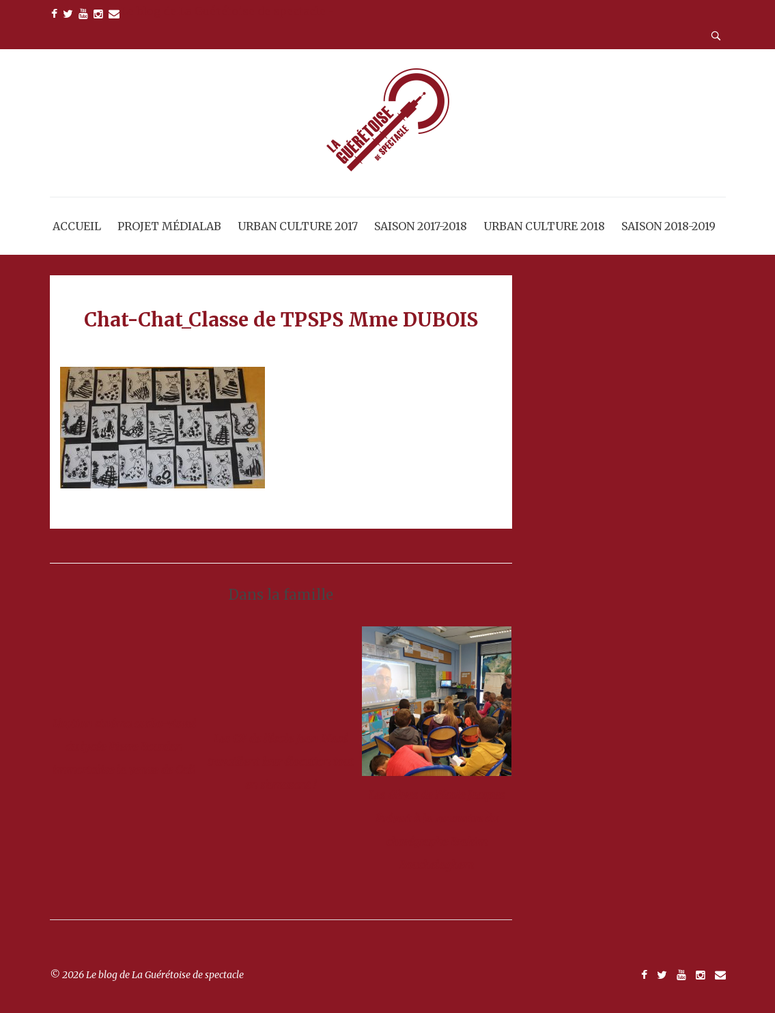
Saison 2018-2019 (668, 226)
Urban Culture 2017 (298, 226)
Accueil (77, 226)
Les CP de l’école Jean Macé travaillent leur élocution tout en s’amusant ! (281, 762)
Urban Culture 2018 (544, 226)
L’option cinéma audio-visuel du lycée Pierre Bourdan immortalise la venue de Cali (124, 747)
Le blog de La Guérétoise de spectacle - (227, 11)
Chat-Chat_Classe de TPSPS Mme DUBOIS (281, 319)
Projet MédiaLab (169, 226)
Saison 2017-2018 (420, 226)
